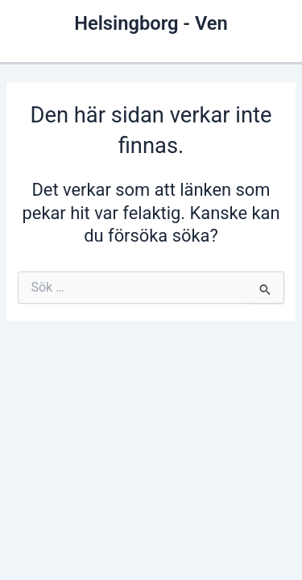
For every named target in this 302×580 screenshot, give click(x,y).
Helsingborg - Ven (151, 23)
